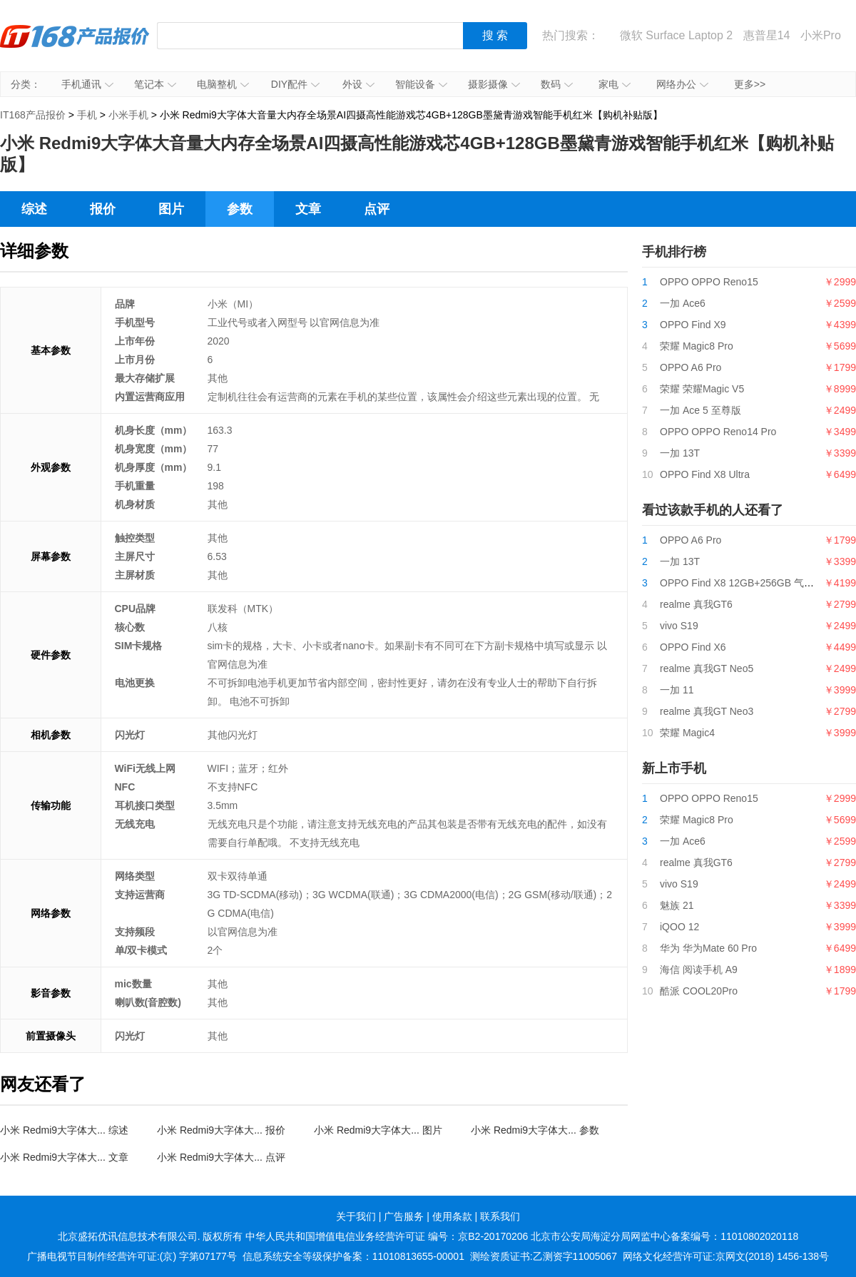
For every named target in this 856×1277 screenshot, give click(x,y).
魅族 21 (676, 905)
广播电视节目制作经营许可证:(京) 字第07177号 (132, 1256)
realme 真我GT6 (696, 604)
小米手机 (128, 115)
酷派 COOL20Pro (699, 991)
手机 (87, 115)
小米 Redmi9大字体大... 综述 (64, 1130)
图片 (171, 209)
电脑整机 (223, 84)
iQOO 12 (679, 926)
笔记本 (155, 84)
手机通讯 (87, 84)
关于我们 (356, 1216)
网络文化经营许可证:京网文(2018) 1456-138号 (726, 1256)
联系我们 (500, 1216)
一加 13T (680, 453)
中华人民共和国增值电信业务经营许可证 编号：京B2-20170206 (386, 1236)
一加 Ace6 (682, 303)
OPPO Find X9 (693, 324)
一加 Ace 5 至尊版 (700, 410)
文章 (308, 209)
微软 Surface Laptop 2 (676, 35)
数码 (557, 84)
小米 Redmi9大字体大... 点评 (221, 1157)
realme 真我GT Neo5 (706, 668)
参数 (240, 209)
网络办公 (682, 84)
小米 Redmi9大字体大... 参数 (535, 1130)
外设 (358, 84)
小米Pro (820, 35)
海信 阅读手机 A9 (699, 969)
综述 (34, 209)
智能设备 (421, 84)
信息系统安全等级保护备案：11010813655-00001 (353, 1256)
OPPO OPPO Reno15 (709, 282)
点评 (376, 209)
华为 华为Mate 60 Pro (708, 948)
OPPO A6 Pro (690, 367)
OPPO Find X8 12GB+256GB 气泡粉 (742, 583)
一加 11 (676, 690)
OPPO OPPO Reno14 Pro (718, 431)
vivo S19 (679, 625)
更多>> (749, 84)
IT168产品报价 (75, 46)
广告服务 (404, 1216)
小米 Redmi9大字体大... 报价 (221, 1130)
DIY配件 (295, 84)
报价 (103, 209)
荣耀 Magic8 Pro (696, 346)
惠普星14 (766, 35)
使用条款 (452, 1216)
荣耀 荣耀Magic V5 (702, 389)
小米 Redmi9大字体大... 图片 (378, 1130)
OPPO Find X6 (693, 647)
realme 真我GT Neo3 (706, 711)
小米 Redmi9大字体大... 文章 (64, 1157)
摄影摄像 (494, 84)
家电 (614, 84)
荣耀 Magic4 (687, 732)
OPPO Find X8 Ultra (705, 474)
